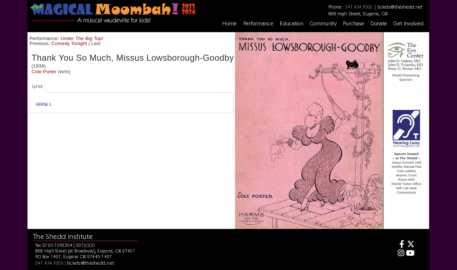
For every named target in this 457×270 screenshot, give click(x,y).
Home (229, 23)
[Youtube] (410, 253)
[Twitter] (410, 244)
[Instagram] (399, 253)
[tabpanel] (131, 102)
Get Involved (408, 23)
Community (323, 23)
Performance (258, 23)
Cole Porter (43, 71)
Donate (379, 23)
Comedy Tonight (69, 43)
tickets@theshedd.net (399, 7)
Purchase (354, 23)
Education (291, 23)
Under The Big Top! (81, 38)
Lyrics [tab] (37, 86)
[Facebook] (399, 244)
